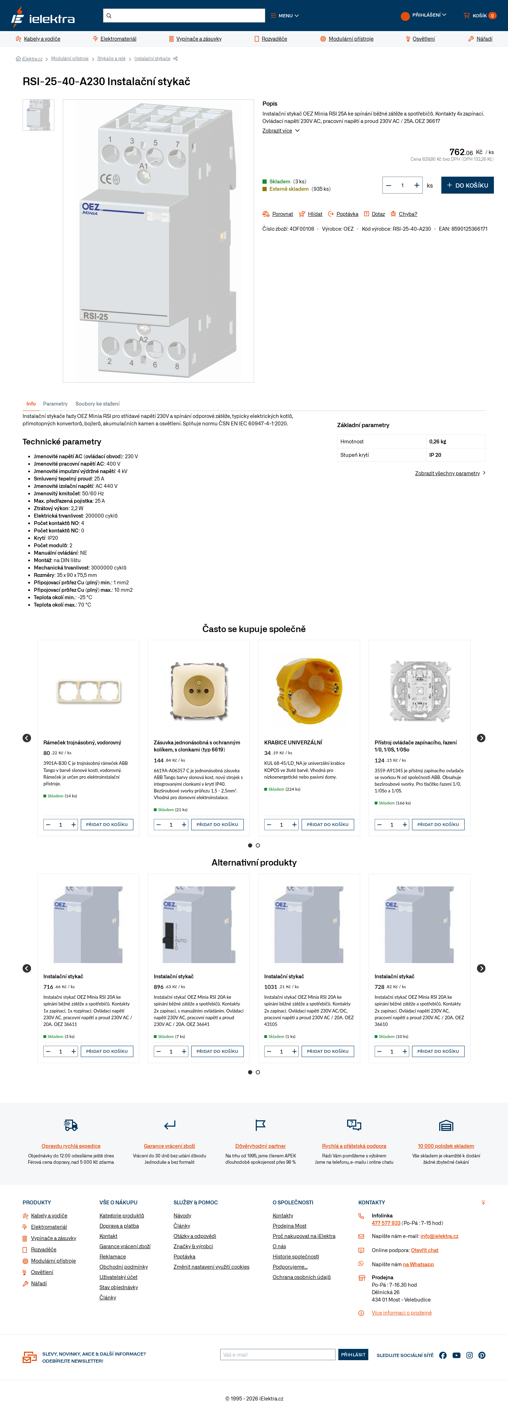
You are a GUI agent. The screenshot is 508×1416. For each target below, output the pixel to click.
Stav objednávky (118, 1287)
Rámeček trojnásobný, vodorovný (82, 742)
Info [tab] (31, 403)
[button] (285, 15)
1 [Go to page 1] (250, 845)
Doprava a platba (119, 1225)
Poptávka (184, 1256)
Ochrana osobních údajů (302, 1277)
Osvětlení (42, 1272)
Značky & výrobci (193, 1246)
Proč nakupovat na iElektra (304, 1236)
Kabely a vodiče (49, 1215)
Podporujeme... (290, 1266)
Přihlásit (353, 1354)
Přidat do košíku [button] (107, 824)
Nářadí (39, 1283)
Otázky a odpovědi (195, 1236)
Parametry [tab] (55, 403)
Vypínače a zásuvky (53, 1238)
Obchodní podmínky (123, 1266)
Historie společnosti (296, 1256)
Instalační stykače (152, 58)
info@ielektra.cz (439, 1236)
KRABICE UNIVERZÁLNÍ (293, 742)
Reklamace (112, 1256)
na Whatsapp (418, 1264)
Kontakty (283, 1215)
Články (107, 1297)
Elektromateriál (49, 1226)
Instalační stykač (63, 976)
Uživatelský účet (118, 1277)
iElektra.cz (32, 58)
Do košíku (467, 185)
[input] (60, 824)
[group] (88, 738)
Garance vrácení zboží (125, 1246)
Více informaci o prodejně (402, 1312)
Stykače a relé (111, 58)
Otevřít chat (425, 1250)
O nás (279, 1246)
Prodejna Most (290, 1225)
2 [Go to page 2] (258, 845)
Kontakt (108, 1236)
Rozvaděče (43, 1249)
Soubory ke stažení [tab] (97, 403)
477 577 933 (386, 1223)
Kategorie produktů (121, 1215)
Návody (182, 1215)
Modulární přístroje (70, 58)
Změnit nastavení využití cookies (211, 1266)
